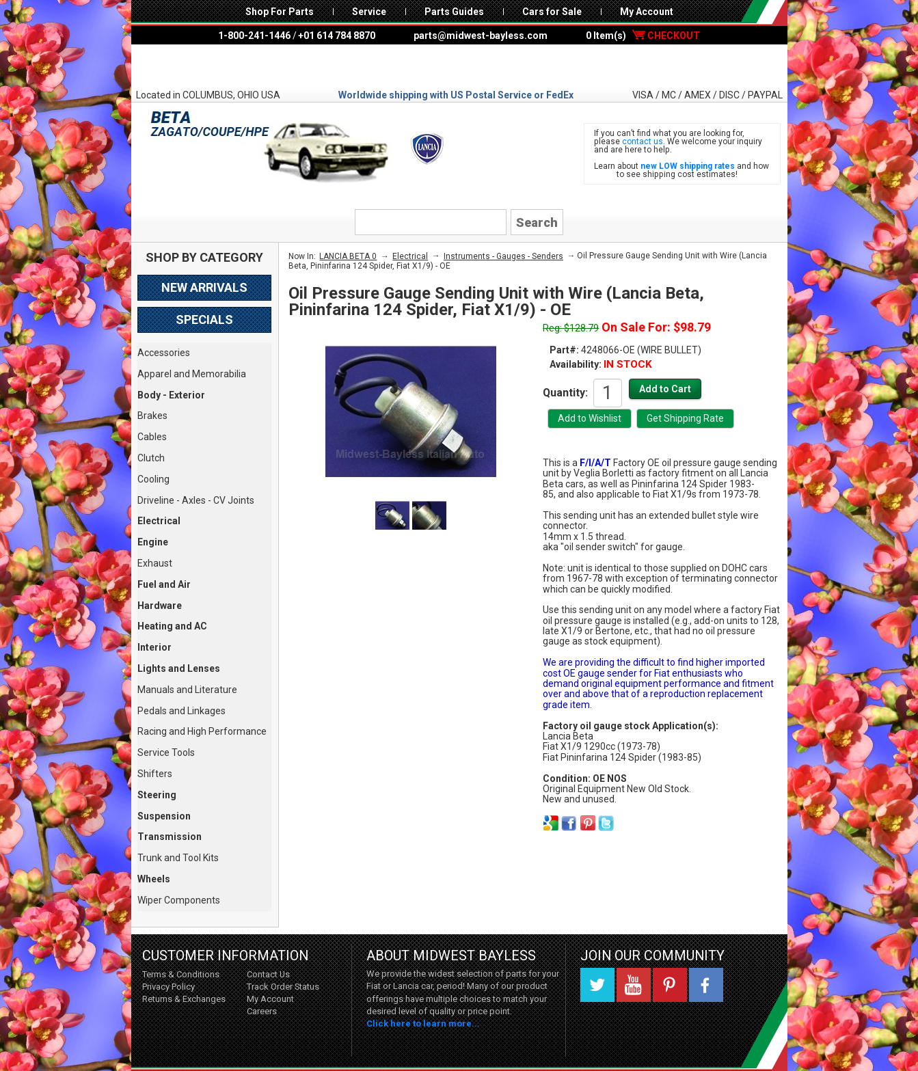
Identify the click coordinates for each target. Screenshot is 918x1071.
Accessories (163, 352)
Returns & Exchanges (184, 999)
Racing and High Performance (202, 731)
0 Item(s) (643, 35)
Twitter (597, 985)
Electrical (158, 520)
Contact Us (268, 974)
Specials (204, 319)
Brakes (152, 415)
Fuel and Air (164, 584)
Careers (262, 1011)
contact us (642, 141)
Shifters (154, 773)
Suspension (164, 816)
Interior (154, 647)
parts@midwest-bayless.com (481, 35)
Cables (152, 436)
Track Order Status (283, 986)
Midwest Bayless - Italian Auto (459, 66)
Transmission (169, 836)
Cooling (153, 479)
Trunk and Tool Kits (178, 857)
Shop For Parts (279, 11)
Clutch (151, 457)
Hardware (159, 605)
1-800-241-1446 (254, 35)
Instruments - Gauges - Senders (503, 256)
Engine (152, 542)
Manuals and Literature (187, 689)
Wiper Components (178, 900)
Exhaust (154, 563)
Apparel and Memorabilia (191, 373)
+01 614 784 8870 (336, 35)
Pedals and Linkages (181, 710)
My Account (646, 11)
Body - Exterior (171, 395)
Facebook (706, 985)
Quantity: (565, 392)
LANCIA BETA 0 (348, 256)
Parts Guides (454, 11)
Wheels (153, 878)
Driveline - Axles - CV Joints (195, 500)
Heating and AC (172, 626)
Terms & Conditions (180, 974)
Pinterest (670, 985)
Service (369, 11)
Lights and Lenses (178, 668)
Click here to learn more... (423, 1023)
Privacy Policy (168, 986)
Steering (156, 794)
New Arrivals (204, 287)
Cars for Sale (552, 11)
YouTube (634, 985)
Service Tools (166, 752)
